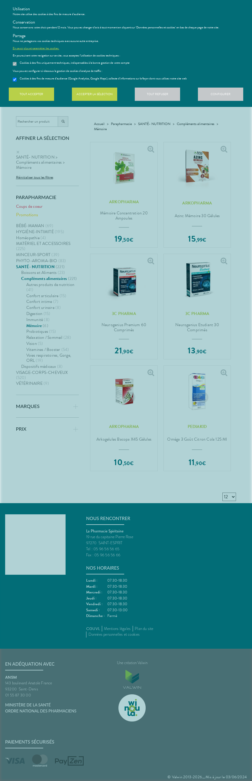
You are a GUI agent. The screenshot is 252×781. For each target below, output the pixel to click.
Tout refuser (157, 94)
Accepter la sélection (94, 94)
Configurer (221, 94)
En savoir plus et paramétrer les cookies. (36, 48)
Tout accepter (31, 94)
